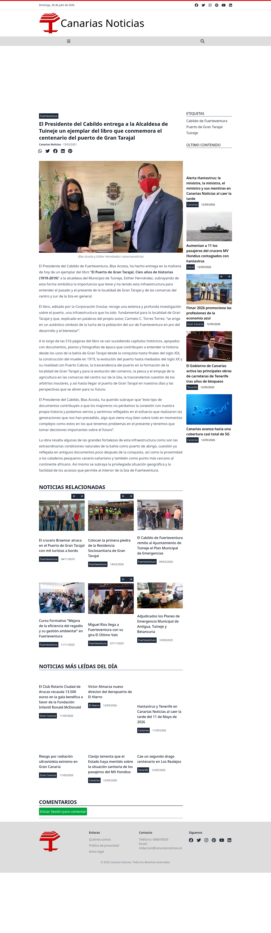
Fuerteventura (49, 116)
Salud (190, 267)
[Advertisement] (135, 78)
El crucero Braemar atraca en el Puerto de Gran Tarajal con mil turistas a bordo (62, 545)
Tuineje (192, 133)
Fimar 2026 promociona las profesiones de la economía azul (208, 313)
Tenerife (143, 770)
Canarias (143, 730)
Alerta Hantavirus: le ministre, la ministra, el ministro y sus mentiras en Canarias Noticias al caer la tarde (208, 188)
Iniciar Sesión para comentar (63, 811)
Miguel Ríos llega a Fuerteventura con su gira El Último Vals (105, 629)
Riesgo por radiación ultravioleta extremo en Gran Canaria (58, 761)
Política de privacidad (104, 845)
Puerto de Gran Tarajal (204, 127)
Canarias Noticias (50, 144)
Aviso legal (96, 851)
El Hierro (94, 705)
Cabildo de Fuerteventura (206, 120)
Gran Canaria (48, 716)
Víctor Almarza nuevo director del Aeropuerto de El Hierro (110, 691)
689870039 (160, 839)
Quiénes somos (100, 839)
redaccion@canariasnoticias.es (160, 848)
